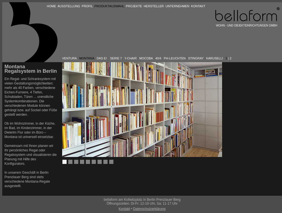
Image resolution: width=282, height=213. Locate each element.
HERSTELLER (154, 6)
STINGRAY (195, 58)
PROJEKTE (134, 6)
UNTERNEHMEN (177, 6)
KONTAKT (198, 6)
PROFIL (87, 6)
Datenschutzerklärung (149, 209)
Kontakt (124, 209)
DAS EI (102, 58)
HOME (51, 6)
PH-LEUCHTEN (175, 58)
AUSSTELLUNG (69, 6)
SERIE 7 (116, 58)
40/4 (158, 58)
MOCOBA (146, 58)
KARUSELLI (214, 58)
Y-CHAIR (130, 58)
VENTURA (69, 58)
